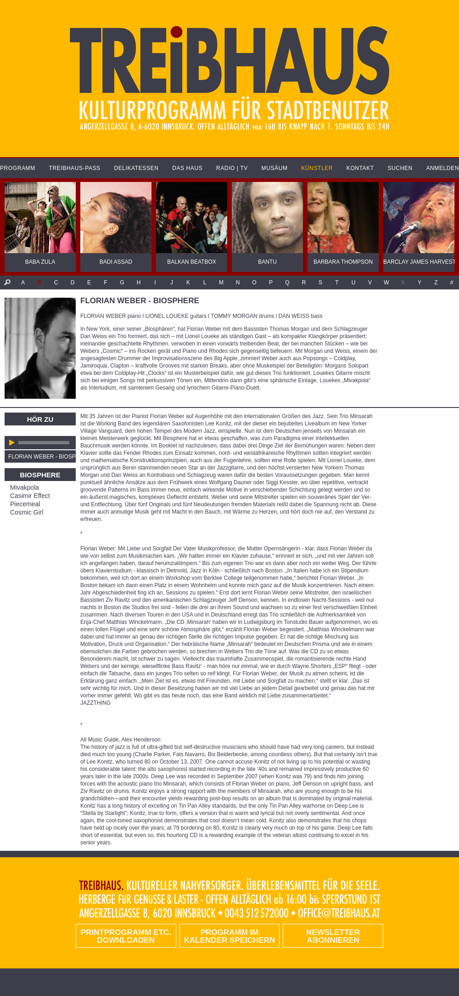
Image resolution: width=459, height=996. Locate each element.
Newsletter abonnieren (333, 936)
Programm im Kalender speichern (229, 936)
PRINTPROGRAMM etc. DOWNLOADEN (126, 936)
